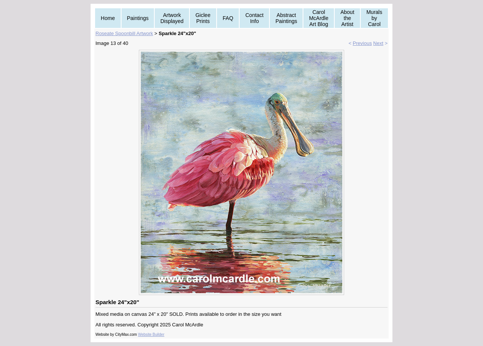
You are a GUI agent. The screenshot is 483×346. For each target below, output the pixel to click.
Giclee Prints (203, 18)
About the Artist (347, 18)
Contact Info (254, 18)
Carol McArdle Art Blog (318, 18)
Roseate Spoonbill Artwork (124, 33)
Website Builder (151, 334)
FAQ (228, 18)
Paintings (138, 18)
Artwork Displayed (171, 18)
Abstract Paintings (286, 18)
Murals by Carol (374, 18)
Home (108, 18)
